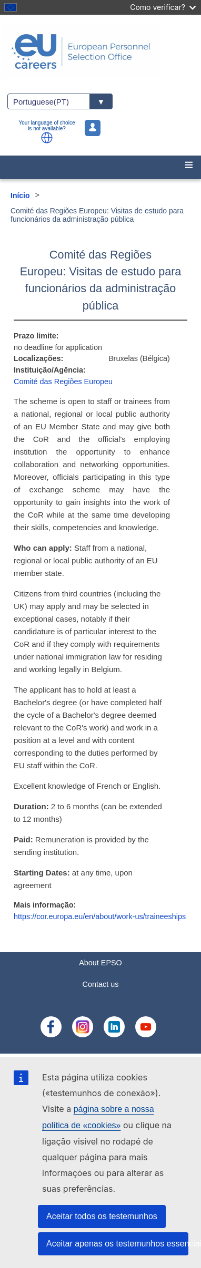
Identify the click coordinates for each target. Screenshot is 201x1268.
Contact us (101, 984)
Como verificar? (163, 7)
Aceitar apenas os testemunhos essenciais (117, 1243)
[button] (47, 137)
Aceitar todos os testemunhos (101, 1216)
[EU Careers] (100, 51)
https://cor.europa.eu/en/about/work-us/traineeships (100, 916)
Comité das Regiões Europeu (63, 381)
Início (20, 195)
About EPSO (100, 962)
